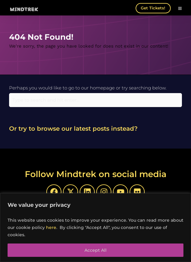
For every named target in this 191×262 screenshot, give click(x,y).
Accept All (95, 250)
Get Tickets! (153, 7)
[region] (95, 227)
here (51, 227)
